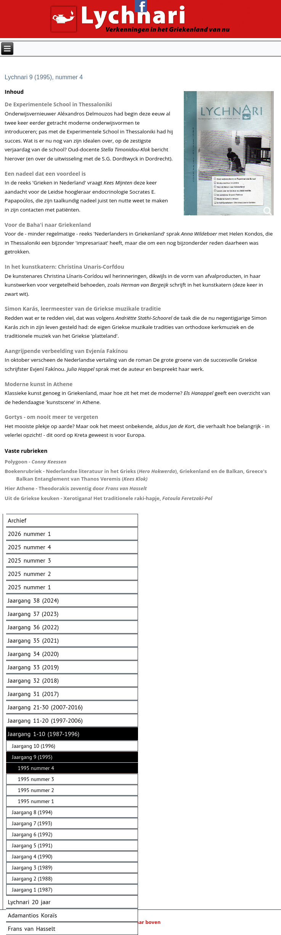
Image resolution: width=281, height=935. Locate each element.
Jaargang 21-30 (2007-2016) (45, 707)
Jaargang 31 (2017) (33, 694)
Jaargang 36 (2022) (33, 627)
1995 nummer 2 (36, 790)
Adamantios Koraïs (32, 915)
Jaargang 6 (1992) (32, 834)
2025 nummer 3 (29, 560)
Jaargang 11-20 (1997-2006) (45, 720)
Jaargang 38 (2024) (33, 600)
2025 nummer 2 (29, 573)
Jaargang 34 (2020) (33, 654)
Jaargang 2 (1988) (32, 878)
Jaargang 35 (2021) (33, 640)
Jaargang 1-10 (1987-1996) (44, 734)
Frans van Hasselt (31, 928)
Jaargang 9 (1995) (32, 757)
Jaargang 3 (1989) (32, 867)
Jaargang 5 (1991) (32, 845)
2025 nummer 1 (29, 587)
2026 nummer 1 (29, 533)
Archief (17, 520)
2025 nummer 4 (29, 547)
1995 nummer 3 (36, 779)
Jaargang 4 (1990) (32, 856)
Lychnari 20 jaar (29, 902)
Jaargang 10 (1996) (33, 746)
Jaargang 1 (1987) (32, 889)
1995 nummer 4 (36, 768)
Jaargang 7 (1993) (32, 823)
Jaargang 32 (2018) (33, 680)
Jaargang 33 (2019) (33, 667)
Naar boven (140, 922)
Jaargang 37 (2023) (33, 613)
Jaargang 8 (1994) (32, 812)
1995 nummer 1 (36, 801)
